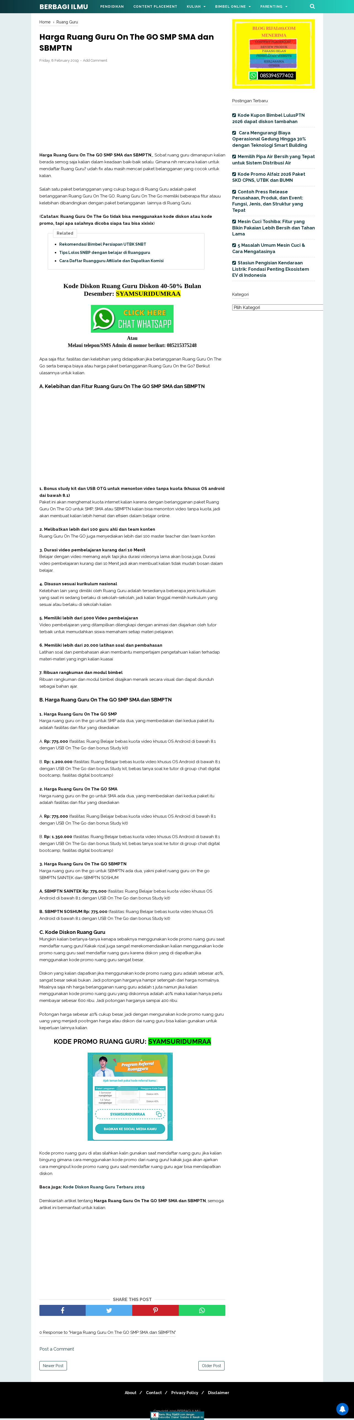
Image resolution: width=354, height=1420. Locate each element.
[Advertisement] (132, 109)
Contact (153, 1394)
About (127, 1394)
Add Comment (95, 62)
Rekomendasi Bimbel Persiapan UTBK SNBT (102, 246)
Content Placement (155, 7)
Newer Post (53, 1367)
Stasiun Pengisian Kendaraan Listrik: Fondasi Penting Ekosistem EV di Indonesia (270, 269)
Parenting (271, 7)
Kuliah (194, 7)
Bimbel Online (230, 7)
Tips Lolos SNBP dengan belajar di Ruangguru (104, 254)
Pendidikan (112, 7)
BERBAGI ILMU (63, 7)
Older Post (211, 1367)
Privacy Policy (185, 1394)
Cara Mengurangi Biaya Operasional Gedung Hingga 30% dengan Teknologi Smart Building (269, 139)
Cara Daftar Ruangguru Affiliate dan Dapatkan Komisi (111, 262)
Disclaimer (222, 1394)
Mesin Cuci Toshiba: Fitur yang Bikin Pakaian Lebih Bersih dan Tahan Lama (273, 228)
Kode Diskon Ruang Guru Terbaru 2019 (104, 1188)
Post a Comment (56, 1350)
